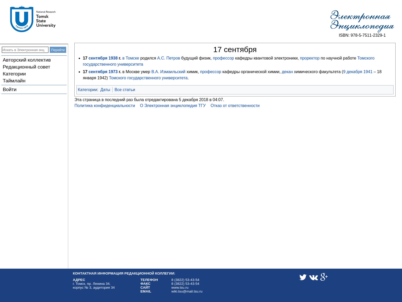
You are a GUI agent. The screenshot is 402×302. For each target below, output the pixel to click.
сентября (97, 58)
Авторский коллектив (27, 60)
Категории (14, 73)
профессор (223, 58)
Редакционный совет (26, 67)
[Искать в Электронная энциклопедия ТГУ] (25, 50)
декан (287, 72)
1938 (113, 58)
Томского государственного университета (148, 78)
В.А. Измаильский (168, 72)
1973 (113, 72)
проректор (309, 58)
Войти (10, 89)
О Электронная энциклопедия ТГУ (173, 105)
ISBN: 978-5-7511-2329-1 (362, 35)
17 (85, 58)
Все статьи (125, 89)
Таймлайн (14, 80)
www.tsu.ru (180, 287)
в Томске (130, 58)
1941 (368, 72)
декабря (354, 72)
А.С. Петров (168, 58)
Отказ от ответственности (235, 105)
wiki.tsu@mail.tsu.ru (187, 291)
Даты (105, 89)
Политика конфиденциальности (105, 105)
